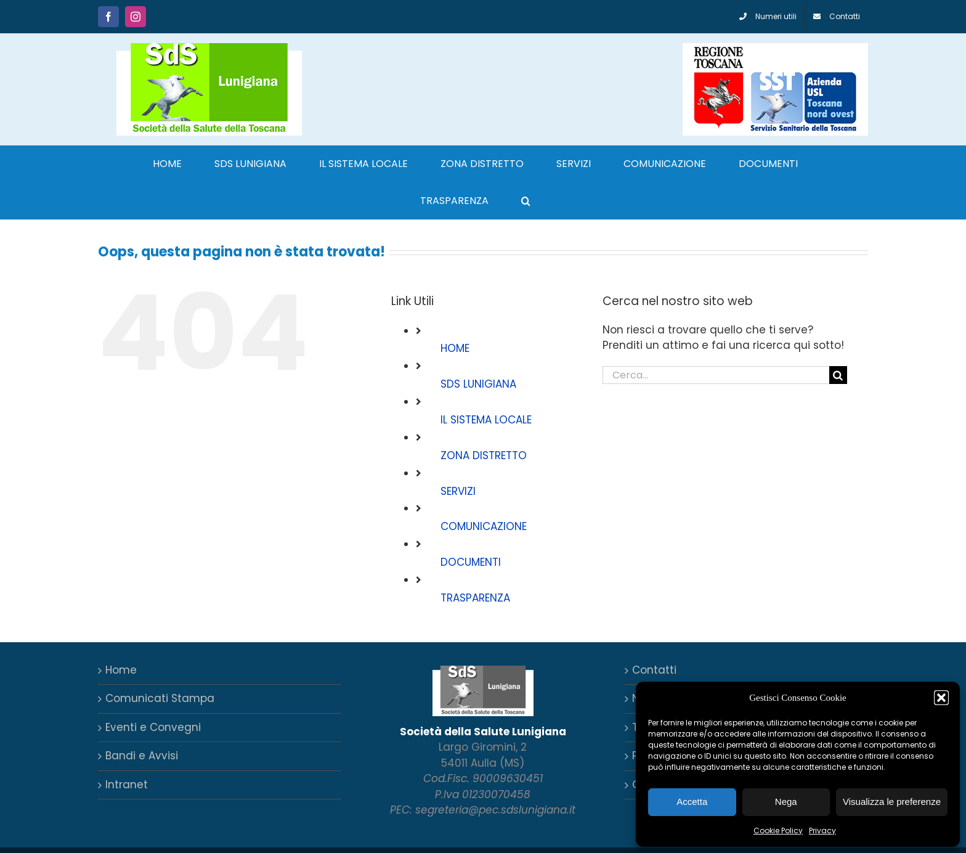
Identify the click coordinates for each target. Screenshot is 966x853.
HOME (454, 348)
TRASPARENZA (475, 597)
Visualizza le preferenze (892, 801)
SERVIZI (458, 491)
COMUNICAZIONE (483, 526)
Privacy (822, 830)
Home (121, 670)
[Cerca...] (716, 375)
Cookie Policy (778, 830)
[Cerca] (838, 375)
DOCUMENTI (470, 562)
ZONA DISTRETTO (483, 455)
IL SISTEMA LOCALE (486, 419)
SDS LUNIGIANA (478, 384)
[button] (941, 698)
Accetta (691, 801)
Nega (786, 801)
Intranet (126, 784)
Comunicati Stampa (159, 698)
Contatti (654, 670)
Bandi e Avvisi (141, 755)
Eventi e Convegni (153, 727)
